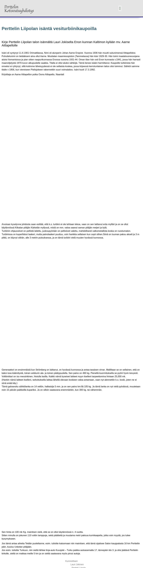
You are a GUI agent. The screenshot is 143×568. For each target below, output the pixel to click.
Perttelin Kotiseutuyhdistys (19, 8)
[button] (120, 8)
